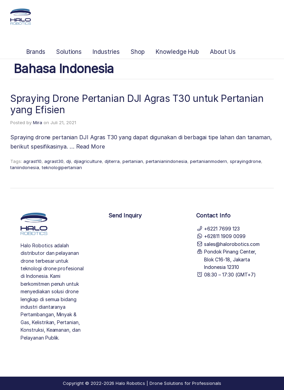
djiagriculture (88, 161)
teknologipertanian (62, 167)
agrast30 (53, 161)
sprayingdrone (245, 161)
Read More (90, 146)
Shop (138, 51)
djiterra (112, 161)
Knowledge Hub (177, 51)
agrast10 (32, 161)
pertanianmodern (208, 161)
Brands (35, 51)
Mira (37, 122)
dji (68, 161)
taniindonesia (24, 167)
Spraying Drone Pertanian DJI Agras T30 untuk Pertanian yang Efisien (137, 104)
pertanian (132, 161)
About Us (223, 51)
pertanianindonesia (166, 161)
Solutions (69, 51)
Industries (106, 51)
